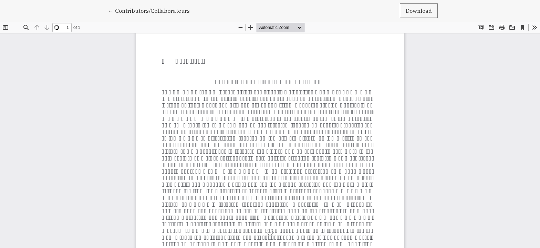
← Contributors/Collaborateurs (149, 10)
